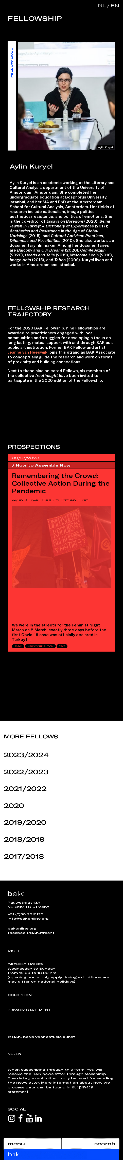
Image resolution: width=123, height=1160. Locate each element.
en (114, 5)
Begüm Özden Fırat (65, 500)
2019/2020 (25, 822)
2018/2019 (24, 839)
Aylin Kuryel (26, 500)
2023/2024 (26, 754)
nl (102, 5)
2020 (14, 805)
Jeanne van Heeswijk (27, 352)
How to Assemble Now (41, 465)
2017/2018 (24, 856)
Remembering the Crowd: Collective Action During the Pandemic (61, 483)
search (104, 1143)
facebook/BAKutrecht (31, 932)
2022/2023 (26, 771)
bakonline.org (22, 928)
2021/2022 (25, 788)
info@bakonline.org (28, 918)
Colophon (20, 995)
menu (16, 1143)
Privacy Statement (29, 1010)
